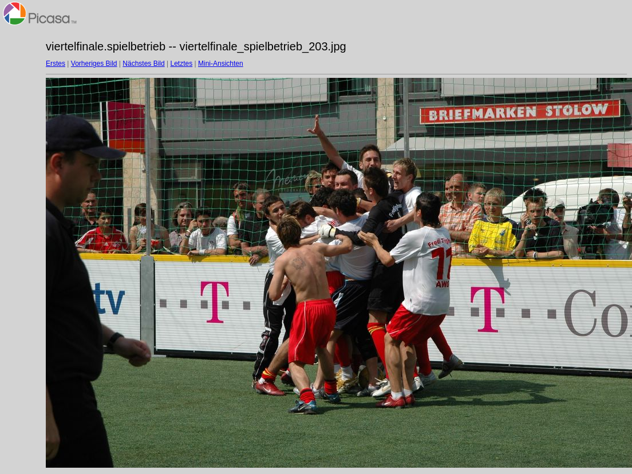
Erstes (55, 64)
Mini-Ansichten (220, 64)
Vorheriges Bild (94, 64)
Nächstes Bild (143, 64)
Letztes (182, 64)
